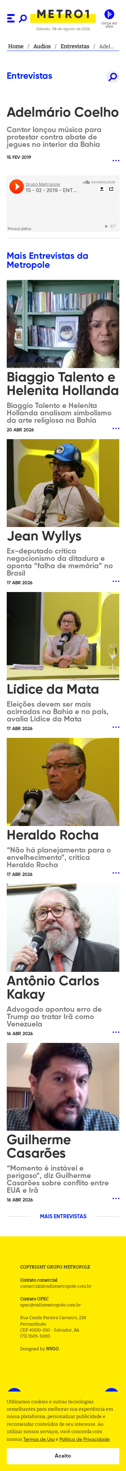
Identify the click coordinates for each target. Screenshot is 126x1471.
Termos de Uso (39, 1439)
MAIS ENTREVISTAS (63, 1217)
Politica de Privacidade (84, 1439)
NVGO (52, 1348)
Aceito (63, 1456)
